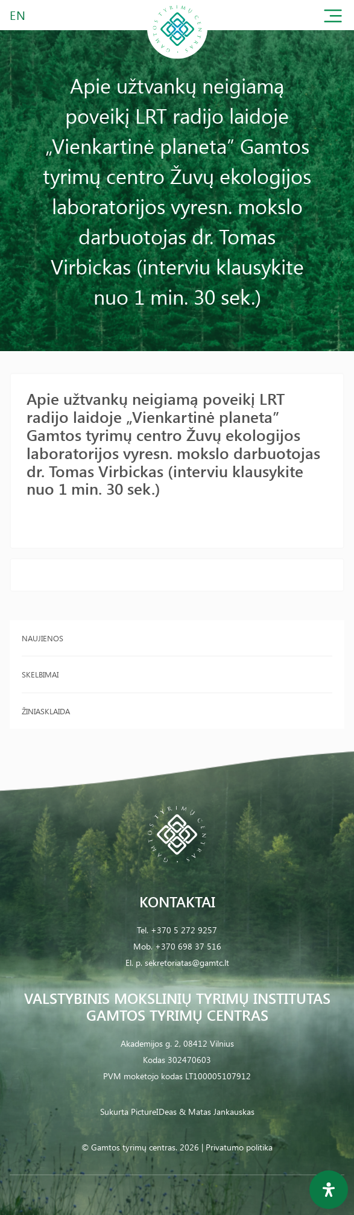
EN (18, 15)
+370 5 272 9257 (184, 930)
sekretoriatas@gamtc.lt (187, 962)
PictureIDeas (154, 1111)
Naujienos (42, 638)
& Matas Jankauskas (216, 1111)
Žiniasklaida (46, 711)
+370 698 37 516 (188, 946)
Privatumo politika (239, 1147)
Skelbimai (40, 674)
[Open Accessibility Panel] (328, 1189)
